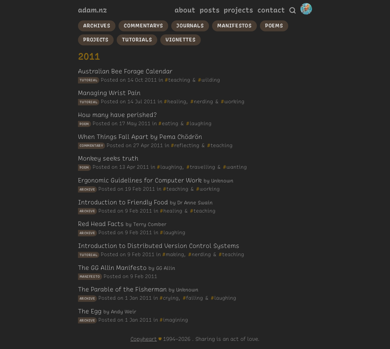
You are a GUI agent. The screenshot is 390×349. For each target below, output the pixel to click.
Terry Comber (149, 224)
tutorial (89, 80)
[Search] (292, 10)
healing (176, 101)
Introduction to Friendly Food (123, 202)
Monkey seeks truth (108, 158)
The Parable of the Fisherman (122, 289)
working (234, 101)
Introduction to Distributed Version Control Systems (158, 245)
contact (271, 10)
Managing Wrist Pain (109, 93)
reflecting (186, 145)
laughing (200, 123)
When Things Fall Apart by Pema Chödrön (140, 136)
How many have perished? (117, 114)
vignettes (180, 40)
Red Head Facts (101, 223)
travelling (202, 167)
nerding (203, 101)
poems (274, 26)
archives (96, 26)
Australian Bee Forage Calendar (125, 71)
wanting (236, 167)
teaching (179, 80)
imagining (175, 320)
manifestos (234, 26)
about (185, 10)
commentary (91, 146)
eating (170, 123)
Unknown (222, 181)
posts (210, 10)
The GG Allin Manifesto (112, 267)
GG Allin (165, 268)
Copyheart (143, 339)
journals (190, 26)
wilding (210, 80)
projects (238, 10)
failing (194, 298)
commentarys (143, 26)
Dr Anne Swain (195, 203)
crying (171, 298)
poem (84, 124)
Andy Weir (123, 312)
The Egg (89, 311)
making (175, 254)
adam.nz (92, 10)
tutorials (137, 40)
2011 (151, 80)
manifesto (90, 277)
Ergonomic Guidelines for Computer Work (140, 180)
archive (87, 189)
